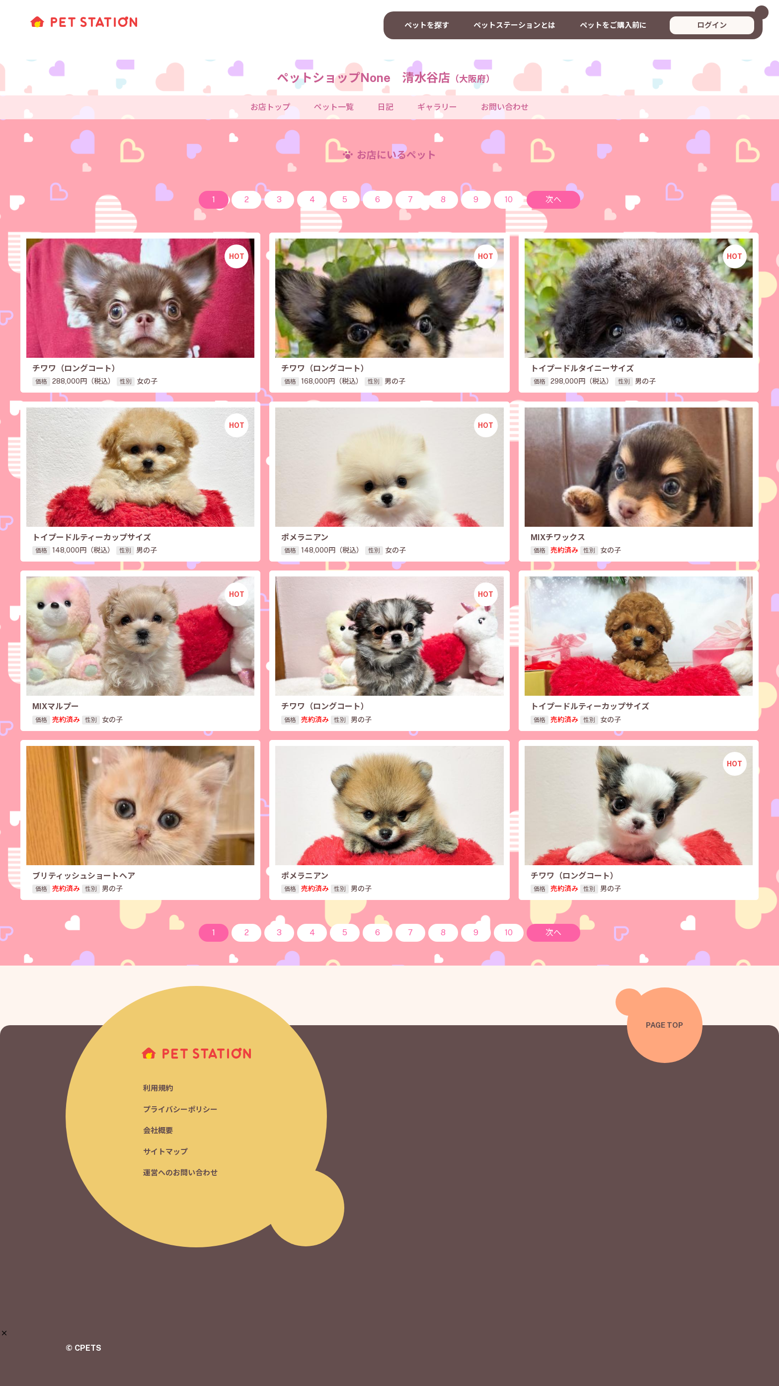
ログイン (712, 25)
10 (509, 199)
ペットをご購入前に (613, 25)
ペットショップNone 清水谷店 (386, 77)
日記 (385, 107)
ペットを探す (426, 25)
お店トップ (270, 107)
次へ (553, 199)
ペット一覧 (334, 107)
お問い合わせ (505, 107)
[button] (4, 1333)
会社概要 (158, 1130)
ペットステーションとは (514, 25)
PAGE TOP (664, 1025)
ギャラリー (437, 107)
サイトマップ (165, 1151)
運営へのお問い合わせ (180, 1172)
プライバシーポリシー (180, 1109)
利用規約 (158, 1088)
